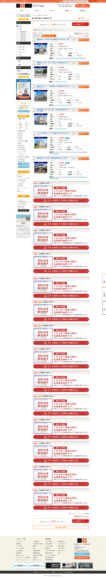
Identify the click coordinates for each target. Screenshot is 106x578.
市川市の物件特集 (21, 159)
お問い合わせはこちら (82, 557)
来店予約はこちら (82, 554)
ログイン (48, 572)
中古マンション (56, 29)
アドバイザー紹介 (21, 182)
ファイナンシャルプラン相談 (23, 178)
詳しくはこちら (23, 210)
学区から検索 (23, 164)
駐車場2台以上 (61, 541)
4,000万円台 (20, 139)
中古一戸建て (49, 29)
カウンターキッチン (22, 152)
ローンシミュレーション (22, 187)
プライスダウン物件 (50, 550)
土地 (61, 29)
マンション (20, 127)
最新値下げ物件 (21, 145)
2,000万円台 (20, 135)
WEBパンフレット (21, 191)
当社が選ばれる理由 (22, 180)
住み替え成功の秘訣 (37, 555)
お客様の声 (20, 176)
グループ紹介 (19, 546)
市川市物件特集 (49, 557)
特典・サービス (21, 174)
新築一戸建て (43, 29)
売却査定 (35, 557)
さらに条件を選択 (23, 73)
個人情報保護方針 (68, 572)
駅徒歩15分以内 (49, 553)
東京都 (19, 29)
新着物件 (19, 143)
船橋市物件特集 (49, 559)
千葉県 (19, 26)
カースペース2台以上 (22, 151)
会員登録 (81, 6)
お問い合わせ (82, 10)
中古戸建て (26, 123)
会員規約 (53, 572)
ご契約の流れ (20, 185)
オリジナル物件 (49, 546)
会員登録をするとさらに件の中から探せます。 (64, 24)
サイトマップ (60, 572)
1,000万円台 (20, 133)
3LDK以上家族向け (21, 147)
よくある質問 (20, 183)
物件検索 (66, 1)
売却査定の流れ (36, 553)
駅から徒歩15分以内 (22, 149)
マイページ (41, 572)
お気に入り (75, 1)
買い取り (35, 546)
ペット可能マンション (22, 154)
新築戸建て (20, 123)
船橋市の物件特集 (21, 161)
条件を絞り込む (23, 167)
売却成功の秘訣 (36, 550)
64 (82, 35)
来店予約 (84, 1)
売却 (18, 189)
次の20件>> (87, 35)
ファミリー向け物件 (50, 555)
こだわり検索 (48, 541)
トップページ (19, 541)
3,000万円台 (20, 137)
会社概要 (18, 543)
